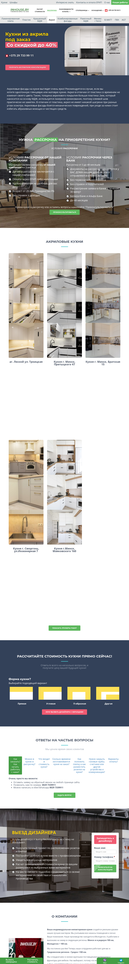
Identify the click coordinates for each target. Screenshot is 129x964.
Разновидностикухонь (66, 10)
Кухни (4, 2)
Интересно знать (65, 2)
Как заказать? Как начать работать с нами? (15, 765)
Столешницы (82, 10)
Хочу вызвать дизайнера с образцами (64, 712)
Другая (107, 696)
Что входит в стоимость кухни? (44, 762)
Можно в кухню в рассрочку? (29, 761)
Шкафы (13, 2)
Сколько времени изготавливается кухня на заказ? (61, 761)
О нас (107, 2)
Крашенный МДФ (39, 19)
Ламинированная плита (10, 19)
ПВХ (117, 19)
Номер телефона (104, 857)
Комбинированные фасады (68, 19)
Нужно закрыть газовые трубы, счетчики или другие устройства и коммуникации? (97, 765)
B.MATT (108, 19)
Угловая (50, 696)
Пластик (26, 19)
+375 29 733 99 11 (112, 10)
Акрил (52, 19)
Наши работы (120, 2)
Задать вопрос (64, 795)
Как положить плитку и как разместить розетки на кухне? (79, 765)
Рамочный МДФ (85, 19)
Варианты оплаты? (113, 760)
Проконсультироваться (64, 212)
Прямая (21, 696)
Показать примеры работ (64, 628)
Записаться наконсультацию (105, 868)
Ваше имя (99, 848)
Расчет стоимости (40, 10)
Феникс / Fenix (98, 19)
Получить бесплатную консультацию (27, 67)
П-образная (78, 696)
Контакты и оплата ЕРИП (89, 2)
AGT (124, 19)
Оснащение (97, 10)
